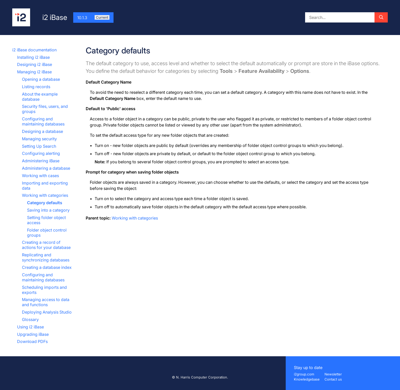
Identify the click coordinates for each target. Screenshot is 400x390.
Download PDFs (32, 341)
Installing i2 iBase (33, 57)
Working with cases (40, 175)
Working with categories (45, 195)
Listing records (36, 86)
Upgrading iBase (33, 334)
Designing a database (42, 131)
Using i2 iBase (30, 326)
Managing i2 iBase (34, 71)
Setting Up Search (39, 146)
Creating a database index (47, 267)
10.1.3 (93, 17)
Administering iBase (40, 160)
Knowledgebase (307, 379)
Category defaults (44, 202)
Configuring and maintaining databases (43, 121)
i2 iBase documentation (34, 49)
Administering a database (46, 168)
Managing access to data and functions (45, 302)
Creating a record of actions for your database (46, 245)
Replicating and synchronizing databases (45, 257)
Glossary (30, 319)
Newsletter (333, 374)
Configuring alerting (41, 153)
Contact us (333, 379)
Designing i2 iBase (34, 64)
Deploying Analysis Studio (47, 312)
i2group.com (304, 374)
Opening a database (41, 79)
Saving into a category (48, 210)
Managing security (39, 138)
